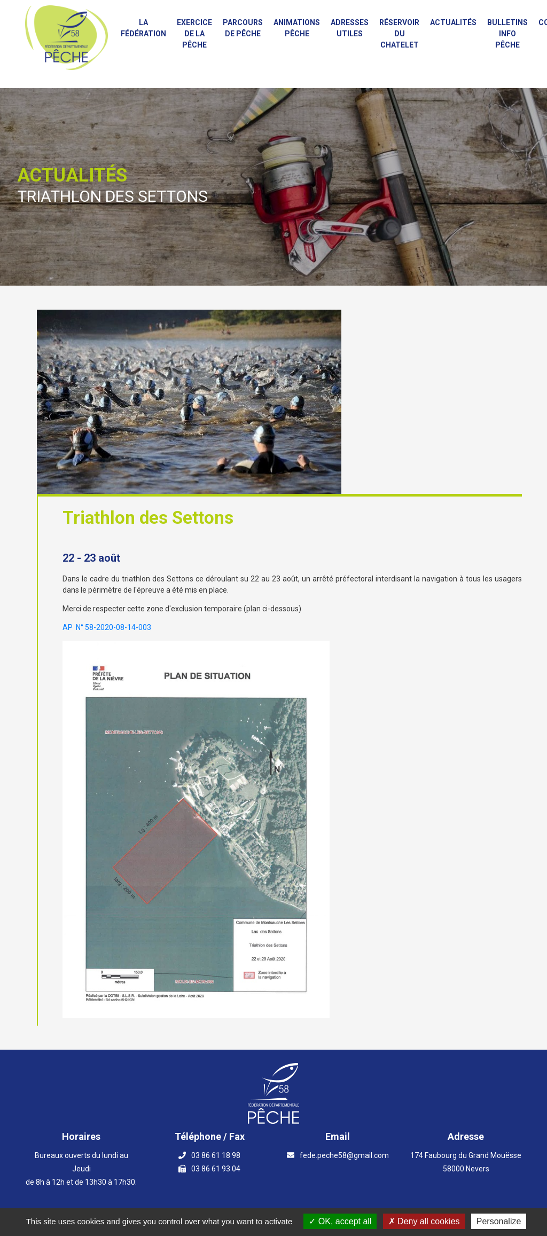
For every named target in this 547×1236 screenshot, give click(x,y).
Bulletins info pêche (507, 33)
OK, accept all (340, 1221)
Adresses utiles (350, 28)
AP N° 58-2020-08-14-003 (106, 627)
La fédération (143, 28)
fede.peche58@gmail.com (344, 1155)
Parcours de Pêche (243, 28)
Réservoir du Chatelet (399, 33)
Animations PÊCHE (297, 28)
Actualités (453, 22)
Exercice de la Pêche (194, 33)
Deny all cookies (424, 1221)
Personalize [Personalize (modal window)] (498, 1221)
